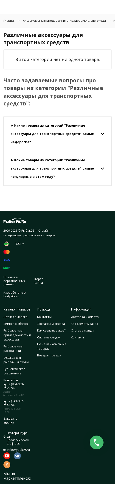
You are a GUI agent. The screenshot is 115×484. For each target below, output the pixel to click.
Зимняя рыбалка (15, 324)
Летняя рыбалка (15, 317)
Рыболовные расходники (12, 348)
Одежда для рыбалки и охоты (16, 360)
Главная (9, 20)
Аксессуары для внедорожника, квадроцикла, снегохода (64, 20)
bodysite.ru (11, 296)
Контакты (44, 317)
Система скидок (48, 337)
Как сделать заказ (84, 324)
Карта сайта (38, 281)
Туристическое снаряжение (14, 371)
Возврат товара (49, 355)
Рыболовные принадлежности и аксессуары (17, 334)
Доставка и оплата (51, 324)
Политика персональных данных (14, 280)
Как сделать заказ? (51, 330)
